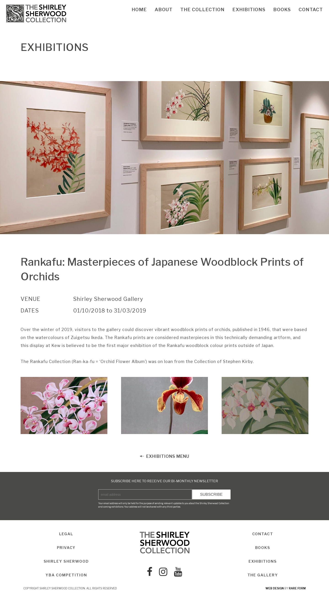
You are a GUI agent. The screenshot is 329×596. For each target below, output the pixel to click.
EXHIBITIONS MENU (164, 456)
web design (274, 588)
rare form (297, 588)
